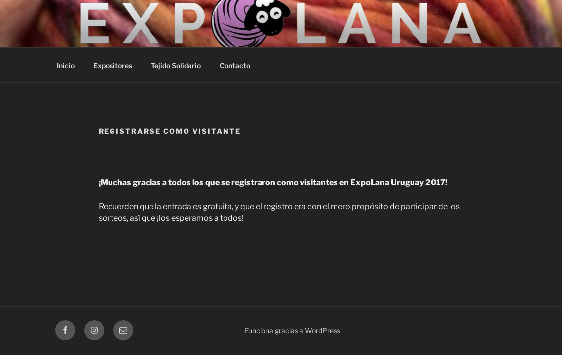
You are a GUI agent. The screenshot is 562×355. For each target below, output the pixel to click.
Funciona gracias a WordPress (292, 330)
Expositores (112, 65)
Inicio (66, 65)
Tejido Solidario (176, 65)
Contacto (235, 65)
